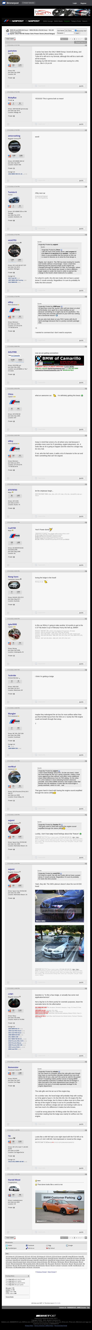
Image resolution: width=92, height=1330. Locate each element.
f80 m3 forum (74, 1262)
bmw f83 (36, 1260)
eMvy (10, 302)
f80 (49, 1262)
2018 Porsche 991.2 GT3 (15, 1041)
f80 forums (60, 1262)
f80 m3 (67, 1262)
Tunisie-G (12, 192)
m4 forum (29, 1267)
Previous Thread (41, 1272)
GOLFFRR (12, 352)
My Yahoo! (51, 1248)
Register (83, 3)
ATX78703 (12, 490)
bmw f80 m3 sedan (25, 1258)
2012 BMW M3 (12, 282)
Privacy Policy (29, 1325)
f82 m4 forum (31, 1265)
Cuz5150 (12, 528)
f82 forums (64, 1264)
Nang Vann (13, 576)
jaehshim (12, 51)
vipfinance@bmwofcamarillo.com (47, 370)
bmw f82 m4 (16, 1260)
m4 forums (36, 1267)
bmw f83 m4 (51, 1260)
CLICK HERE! (69, 367)
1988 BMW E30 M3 (14, 1035)
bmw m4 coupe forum (19, 1262)
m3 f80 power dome (19, 1267)
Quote (81, 86)
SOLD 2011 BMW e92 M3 (16, 1161)
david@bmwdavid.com (56, 368)
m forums (64, 1265)
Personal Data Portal (60, 1325)
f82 (46, 1264)
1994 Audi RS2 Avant (14, 1030)
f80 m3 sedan (40, 1264)
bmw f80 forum (73, 1256)
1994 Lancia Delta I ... (15, 1047)
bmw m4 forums (42, 1262)
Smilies (8, 1290)
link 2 (77, 837)
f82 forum (58, 1264)
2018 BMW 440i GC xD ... (16, 174)
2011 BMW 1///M (13, 1037)
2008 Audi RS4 (12, 1049)
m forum (58, 1265)
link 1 (73, 837)
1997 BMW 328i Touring (15, 280)
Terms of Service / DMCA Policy (43, 1325)
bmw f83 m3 (43, 1260)
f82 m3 (71, 1264)
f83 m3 (47, 1265)
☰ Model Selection (28, 3)
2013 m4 (33, 1256)
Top (88, 1307)
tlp (9, 1135)
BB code (8, 1288)
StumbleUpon (12, 1248)
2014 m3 (48, 1256)
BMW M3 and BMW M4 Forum (19, 30)
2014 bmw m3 (41, 1256)
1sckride (12, 675)
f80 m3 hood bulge (16, 1264)
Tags (7, 1253)
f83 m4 (52, 1265)
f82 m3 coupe (78, 1264)
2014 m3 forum (57, 1256)
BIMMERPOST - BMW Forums (76, 1307)
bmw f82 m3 (62, 1258)
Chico (10, 394)
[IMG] (7, 1291)
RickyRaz (12, 97)
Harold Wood (14, 1180)
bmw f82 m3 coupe (73, 1258)
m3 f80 (70, 1265)
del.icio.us (31, 1248)
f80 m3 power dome (29, 1264)
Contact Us (62, 1307)
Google (70, 1245)
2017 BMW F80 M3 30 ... (15, 1039)
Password (60, 33)
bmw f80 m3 (15, 1258)
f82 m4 (15, 1265)
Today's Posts (76, 21)
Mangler (12, 713)
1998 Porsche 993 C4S (15, 1045)
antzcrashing (14, 135)
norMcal (12, 766)
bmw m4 (78, 1260)
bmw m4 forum (31, 1262)
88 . (9, 746)
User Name (60, 30)
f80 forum (54, 1262)
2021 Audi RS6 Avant (14, 1032)
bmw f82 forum (42, 1258)
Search (84, 21)
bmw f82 (34, 1258)
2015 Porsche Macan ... (15, 1043)
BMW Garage (48, 21)
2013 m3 (27, 1256)
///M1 (10, 994)
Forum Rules (9, 1297)
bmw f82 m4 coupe (27, 1260)
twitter (10, 1245)
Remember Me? (81, 31)
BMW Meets (58, 21)
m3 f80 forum (77, 1265)
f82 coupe (51, 1264)
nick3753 (12, 240)
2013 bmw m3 (10, 1256)
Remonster (13, 1067)
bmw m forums (70, 1260)
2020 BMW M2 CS (13, 1028)
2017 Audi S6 (12, 278)
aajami (11, 820)
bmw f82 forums (53, 1258)
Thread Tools (80, 42)
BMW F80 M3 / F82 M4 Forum (38, 30)
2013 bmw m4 (19, 1256)
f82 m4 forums (40, 1265)
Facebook (31, 1245)
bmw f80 (65, 1256)
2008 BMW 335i (13, 748)
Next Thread (51, 1272)
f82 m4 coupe (22, 1265)
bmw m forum (60, 1260)
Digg (49, 1245)
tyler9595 (12, 624)
